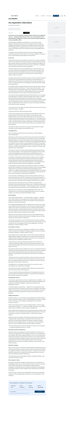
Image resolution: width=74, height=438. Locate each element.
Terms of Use (27, 393)
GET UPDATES (39, 391)
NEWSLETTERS (56, 15)
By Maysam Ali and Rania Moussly (14, 29)
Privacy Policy (22, 393)
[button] (9, 16)
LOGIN (61, 15)
